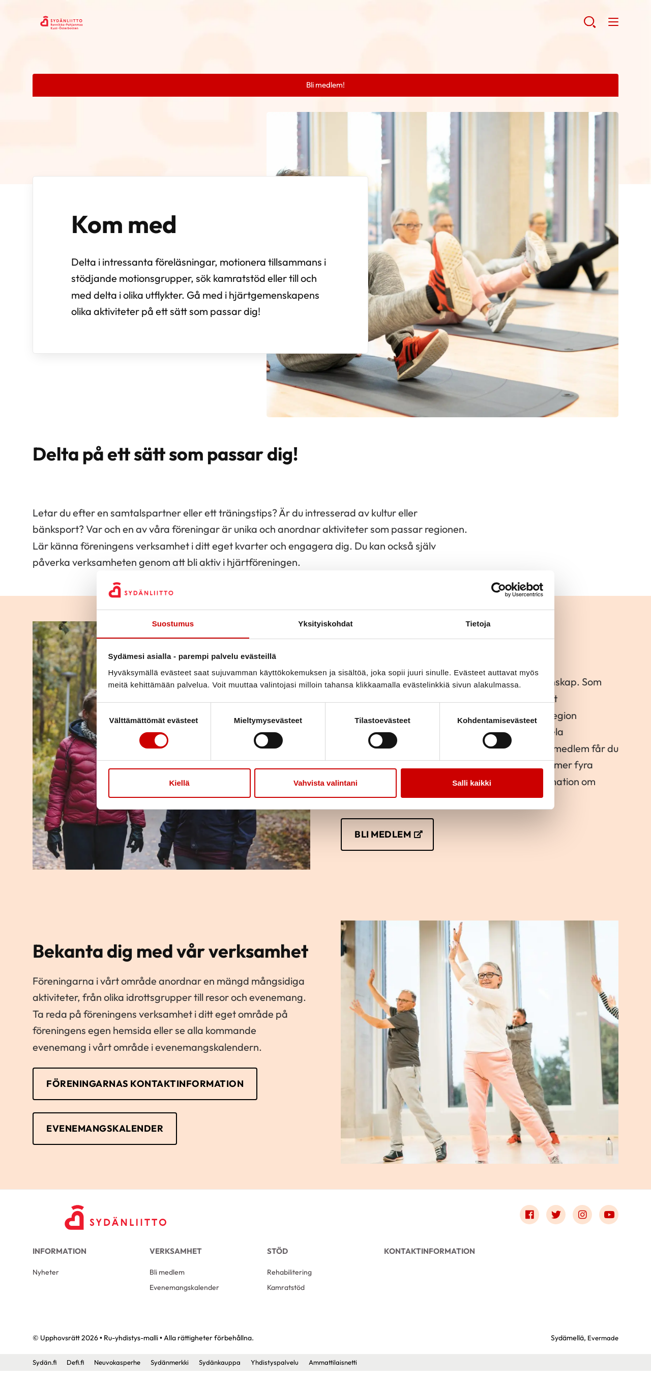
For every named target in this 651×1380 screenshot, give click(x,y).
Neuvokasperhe (122, 1371)
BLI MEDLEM (385, 835)
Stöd (277, 1256)
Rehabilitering (290, 1280)
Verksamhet (176, 1256)
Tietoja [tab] (478, 623)
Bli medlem (168, 1280)
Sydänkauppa (231, 1371)
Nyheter (47, 1280)
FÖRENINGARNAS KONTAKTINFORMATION (156, 1086)
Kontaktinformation (429, 1256)
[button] (589, 25)
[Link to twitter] (553, 1221)
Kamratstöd (287, 1296)
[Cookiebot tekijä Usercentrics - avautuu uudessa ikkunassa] (498, 589)
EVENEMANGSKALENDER (111, 1132)
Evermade (601, 1347)
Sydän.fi (45, 1371)
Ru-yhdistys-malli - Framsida (114, 23)
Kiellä (179, 783)
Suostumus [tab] (173, 623)
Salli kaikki (471, 783)
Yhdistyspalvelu (287, 1371)
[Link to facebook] (526, 1221)
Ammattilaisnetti (348, 1371)
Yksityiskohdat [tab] (325, 623)
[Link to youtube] (608, 1221)
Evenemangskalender (186, 1296)
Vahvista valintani (325, 783)
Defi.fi (77, 1371)
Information (59, 1256)
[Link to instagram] (581, 1221)
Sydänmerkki (178, 1371)
